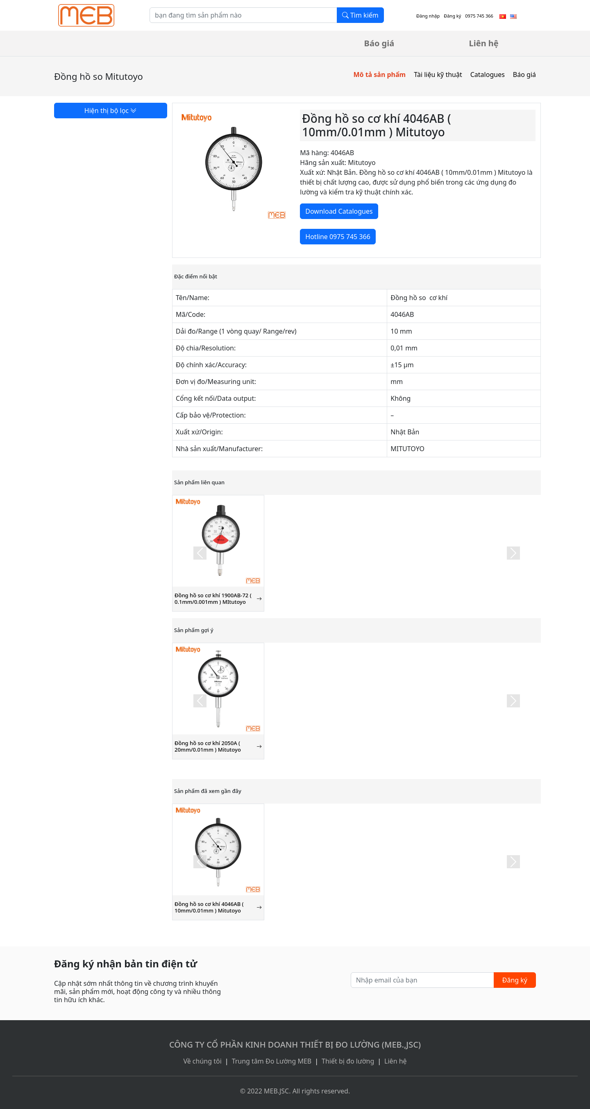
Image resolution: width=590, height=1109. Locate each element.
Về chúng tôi (202, 1061)
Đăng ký (452, 16)
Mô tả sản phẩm (379, 74)
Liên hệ (484, 43)
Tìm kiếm (360, 15)
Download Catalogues (338, 211)
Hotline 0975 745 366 (337, 236)
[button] (199, 553)
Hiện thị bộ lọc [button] (110, 110)
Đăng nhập (428, 16)
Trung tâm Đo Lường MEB (272, 1061)
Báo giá (379, 43)
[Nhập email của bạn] (422, 980)
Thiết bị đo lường (348, 1061)
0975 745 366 (479, 16)
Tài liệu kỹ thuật (438, 74)
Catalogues (487, 74)
